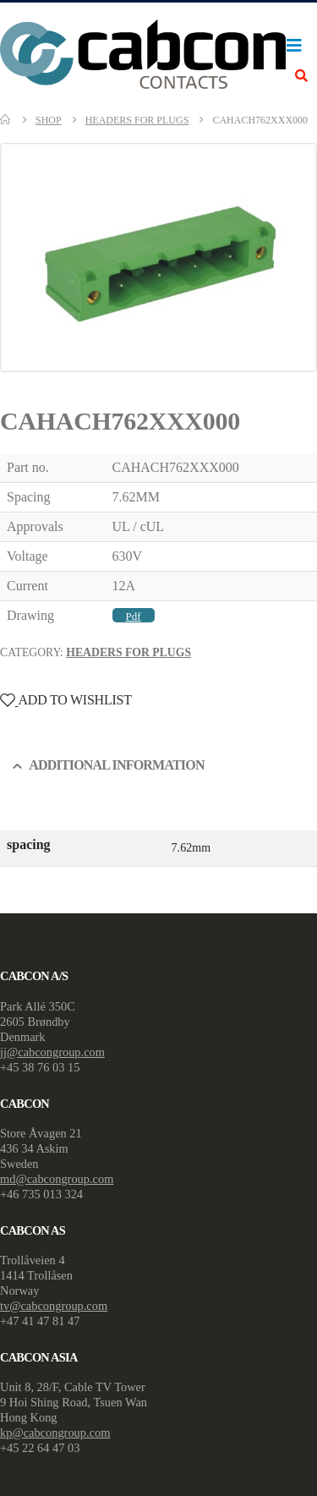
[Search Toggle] (301, 76)
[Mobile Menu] (298, 45)
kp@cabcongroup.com (55, 1432)
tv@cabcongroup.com (53, 1305)
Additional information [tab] (116, 765)
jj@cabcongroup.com (52, 1052)
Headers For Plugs (128, 652)
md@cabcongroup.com (56, 1179)
